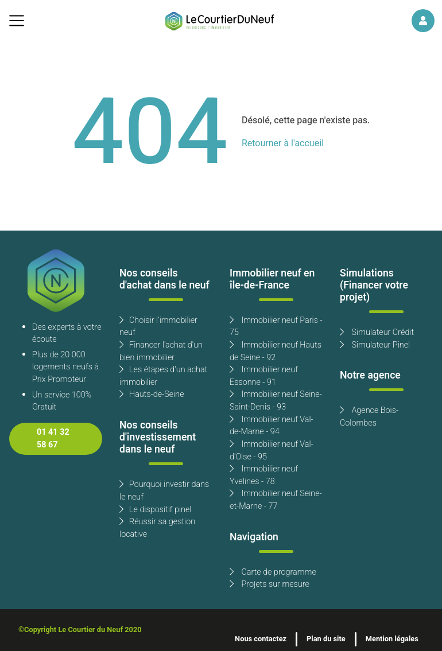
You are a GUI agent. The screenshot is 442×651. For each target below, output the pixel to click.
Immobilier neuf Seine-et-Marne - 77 (276, 500)
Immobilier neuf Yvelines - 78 (264, 475)
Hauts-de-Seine (151, 394)
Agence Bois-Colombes (369, 416)
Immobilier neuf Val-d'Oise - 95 (271, 450)
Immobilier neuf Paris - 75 (276, 326)
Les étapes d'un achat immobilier (163, 376)
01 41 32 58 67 (53, 438)
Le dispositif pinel (155, 510)
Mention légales (392, 639)
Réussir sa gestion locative (157, 528)
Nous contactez (260, 639)
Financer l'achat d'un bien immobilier (161, 351)
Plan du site (326, 639)
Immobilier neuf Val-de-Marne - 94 (271, 426)
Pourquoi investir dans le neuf (164, 490)
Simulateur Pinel (375, 345)
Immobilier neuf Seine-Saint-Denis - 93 (276, 400)
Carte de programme (273, 572)
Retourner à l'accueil (283, 143)
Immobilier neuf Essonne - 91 (264, 376)
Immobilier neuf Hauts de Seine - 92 (275, 351)
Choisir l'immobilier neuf (158, 326)
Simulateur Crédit (377, 332)
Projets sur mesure (269, 584)
